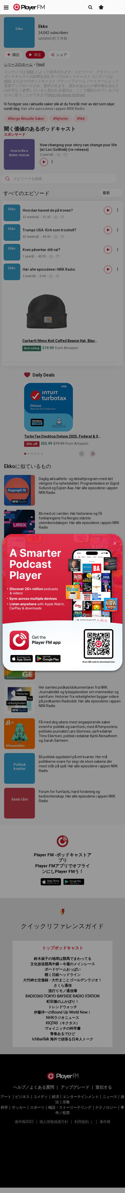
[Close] (115, 543)
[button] (6, 7)
